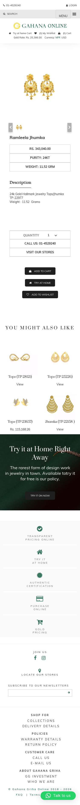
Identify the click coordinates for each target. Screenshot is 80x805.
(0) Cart (64, 33)
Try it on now (40, 495)
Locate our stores (40, 672)
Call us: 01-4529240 (40, 243)
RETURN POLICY (41, 745)
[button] (58, 795)
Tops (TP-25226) (60, 377)
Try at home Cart (20, 33)
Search (10, 13)
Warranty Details (41, 739)
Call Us (41, 758)
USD (63, 37)
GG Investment (41, 776)
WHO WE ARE (41, 782)
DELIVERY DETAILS (41, 726)
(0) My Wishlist (44, 33)
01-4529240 (12, 5)
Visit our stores (40, 252)
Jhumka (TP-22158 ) (60, 422)
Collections (41, 721)
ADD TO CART (42, 271)
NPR (57, 37)
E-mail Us (41, 763)
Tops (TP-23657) (20, 422)
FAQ (19, 794)
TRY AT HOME (42, 282)
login (71, 5)
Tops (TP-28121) (20, 377)
